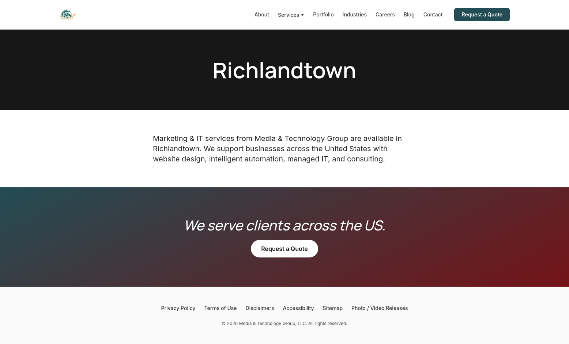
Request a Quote (481, 14)
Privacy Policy (178, 308)
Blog (409, 14)
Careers (385, 14)
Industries (355, 14)
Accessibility (298, 308)
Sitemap (333, 308)
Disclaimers (260, 308)
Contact (433, 14)
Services (291, 15)
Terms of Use (220, 308)
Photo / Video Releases (379, 308)
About (262, 14)
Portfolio (323, 14)
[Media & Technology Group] (68, 14)
